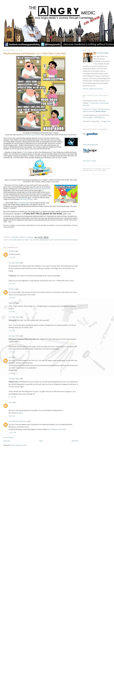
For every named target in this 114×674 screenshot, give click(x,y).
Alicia (10, 402)
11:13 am (12, 397)
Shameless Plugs (46, 240)
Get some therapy (26, 199)
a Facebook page (23, 203)
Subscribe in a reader (89, 161)
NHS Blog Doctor (99, 117)
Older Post (75, 441)
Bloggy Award (106, 121)
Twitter (25, 152)
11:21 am (12, 432)
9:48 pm (12, 416)
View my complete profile (93, 89)
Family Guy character (33, 135)
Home (41, 441)
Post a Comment (8, 437)
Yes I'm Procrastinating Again (65, 240)
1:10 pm (12, 257)
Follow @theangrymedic (90, 144)
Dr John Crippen (88, 117)
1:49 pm (12, 298)
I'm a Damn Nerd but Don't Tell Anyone (24, 240)
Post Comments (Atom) (19, 445)
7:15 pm (12, 352)
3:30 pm (12, 312)
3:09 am (12, 373)
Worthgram (19, 413)
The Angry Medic (18, 237)
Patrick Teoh (95, 103)
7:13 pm (12, 330)
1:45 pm (12, 283)
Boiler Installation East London (56, 429)
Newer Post (6, 441)
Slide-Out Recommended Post (40, 189)
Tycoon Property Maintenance (18, 421)
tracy (10, 357)
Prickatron (12, 251)
